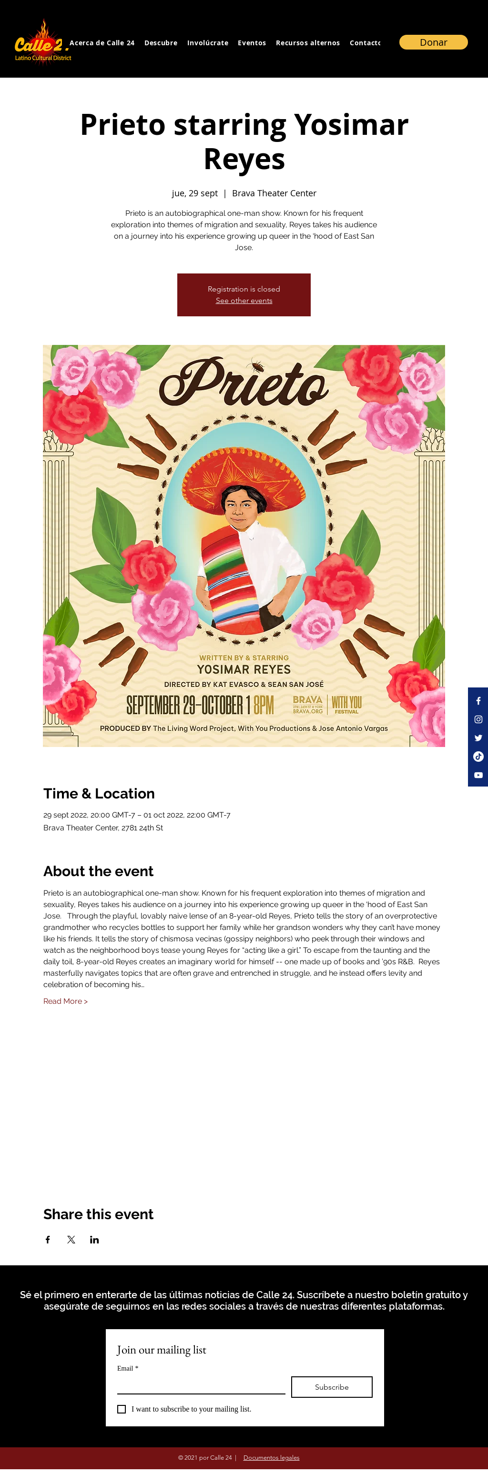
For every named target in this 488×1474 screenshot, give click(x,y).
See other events (244, 300)
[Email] (198, 1384)
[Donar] (433, 42)
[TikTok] (478, 756)
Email (127, 1368)
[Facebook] (478, 701)
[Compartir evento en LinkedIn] (94, 1239)
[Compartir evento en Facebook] (47, 1239)
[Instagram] (478, 719)
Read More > (65, 1001)
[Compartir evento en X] (71, 1239)
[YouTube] (478, 775)
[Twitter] (478, 738)
